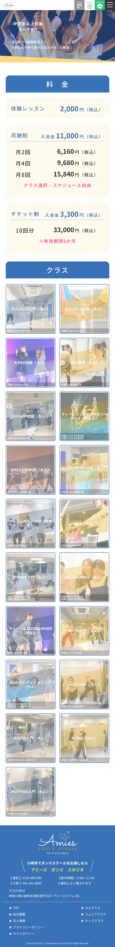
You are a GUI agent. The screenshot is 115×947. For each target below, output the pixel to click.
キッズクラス (94, 920)
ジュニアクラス (95, 914)
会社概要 (19, 914)
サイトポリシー (24, 933)
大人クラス (92, 907)
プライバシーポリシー (28, 927)
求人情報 (19, 920)
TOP (16, 907)
